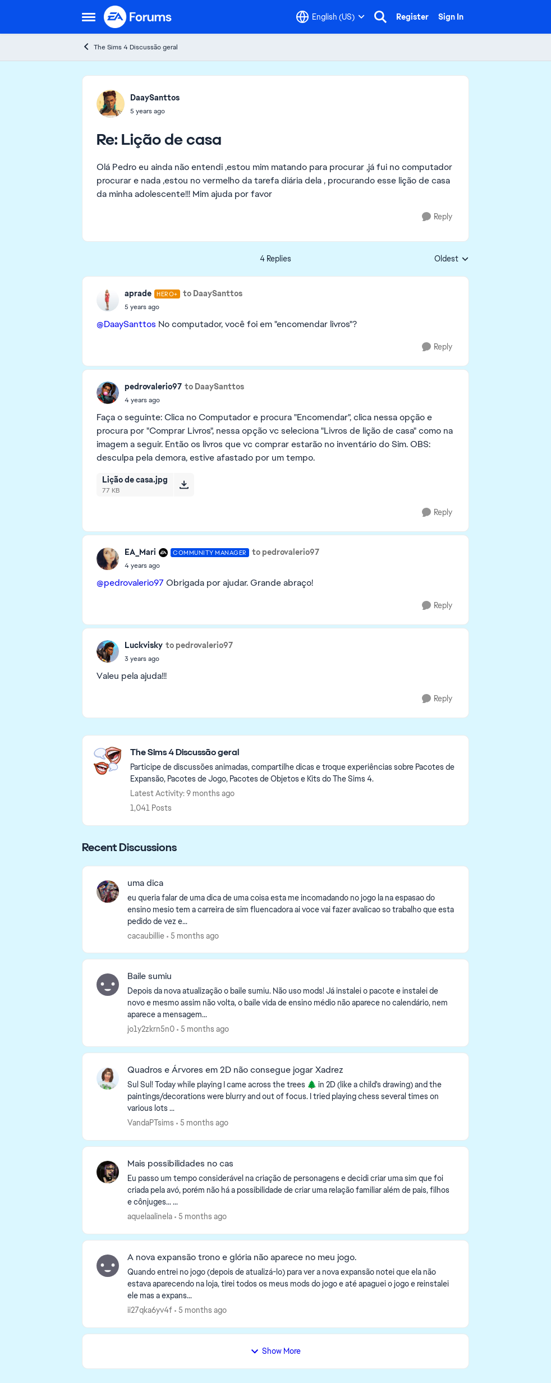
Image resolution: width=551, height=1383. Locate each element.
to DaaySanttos (212, 293)
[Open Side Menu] (88, 16)
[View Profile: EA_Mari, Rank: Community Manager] (108, 559)
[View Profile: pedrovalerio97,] (108, 393)
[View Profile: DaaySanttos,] (111, 104)
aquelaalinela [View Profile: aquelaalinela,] (149, 1216)
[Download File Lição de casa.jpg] (183, 485)
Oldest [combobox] (451, 259)
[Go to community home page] (138, 17)
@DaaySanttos (126, 324)
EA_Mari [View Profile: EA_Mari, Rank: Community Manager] (140, 552)
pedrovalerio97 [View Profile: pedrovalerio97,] (153, 387)
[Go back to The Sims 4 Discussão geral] (293, 753)
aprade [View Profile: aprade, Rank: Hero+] (138, 293)
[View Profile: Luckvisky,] (108, 651)
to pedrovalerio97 (285, 552)
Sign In (450, 17)
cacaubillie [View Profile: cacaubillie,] (145, 935)
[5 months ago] (193, 935)
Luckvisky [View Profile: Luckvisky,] (144, 645)
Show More (275, 1351)
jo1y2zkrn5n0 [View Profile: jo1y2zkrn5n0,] (151, 1029)
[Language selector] (330, 17)
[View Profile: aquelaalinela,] (108, 1172)
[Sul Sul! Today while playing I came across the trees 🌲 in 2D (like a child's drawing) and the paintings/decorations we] (290, 1096)
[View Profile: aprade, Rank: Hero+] (108, 300)
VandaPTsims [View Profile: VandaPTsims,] (150, 1123)
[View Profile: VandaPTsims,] (108, 1078)
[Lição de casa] (155, 111)
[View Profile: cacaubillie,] (108, 891)
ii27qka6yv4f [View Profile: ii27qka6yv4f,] (149, 1310)
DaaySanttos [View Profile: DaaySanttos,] (155, 98)
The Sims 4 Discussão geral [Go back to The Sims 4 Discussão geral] (130, 47)
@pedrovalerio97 (130, 583)
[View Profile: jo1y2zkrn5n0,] (108, 984)
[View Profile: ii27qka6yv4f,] (108, 1266)
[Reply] (437, 216)
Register (412, 17)
